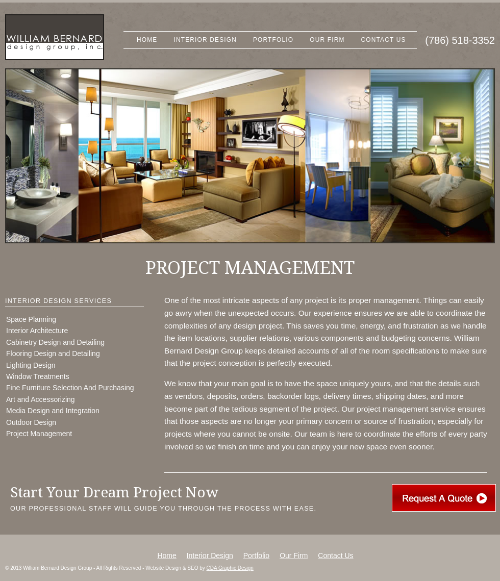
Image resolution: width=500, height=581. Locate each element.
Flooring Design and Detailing (53, 353)
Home (147, 39)
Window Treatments (37, 376)
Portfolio (273, 39)
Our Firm (327, 39)
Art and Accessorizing (40, 399)
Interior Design (205, 39)
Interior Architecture (37, 330)
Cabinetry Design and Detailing (55, 342)
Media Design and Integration (52, 411)
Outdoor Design (31, 422)
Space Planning (31, 319)
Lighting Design (31, 365)
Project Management (39, 434)
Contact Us (383, 39)
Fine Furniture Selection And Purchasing (70, 388)
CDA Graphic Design (230, 568)
